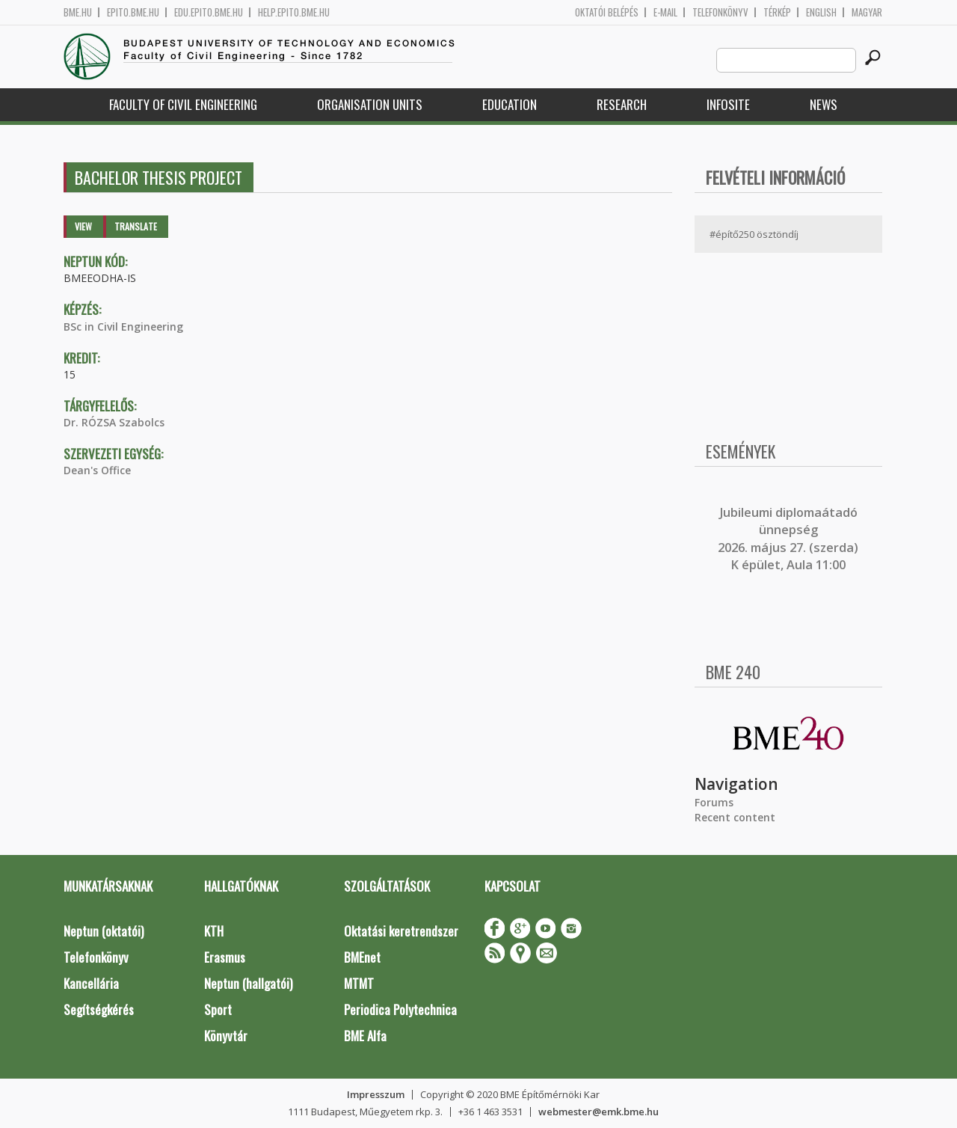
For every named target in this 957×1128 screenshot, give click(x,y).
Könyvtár (225, 1035)
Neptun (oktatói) (104, 931)
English (821, 12)
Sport (218, 1009)
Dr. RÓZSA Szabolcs (114, 422)
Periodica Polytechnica (400, 1009)
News (823, 104)
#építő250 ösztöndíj (754, 234)
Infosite (728, 104)
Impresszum (375, 1094)
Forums (714, 802)
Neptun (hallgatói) (248, 983)
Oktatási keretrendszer (401, 931)
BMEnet (362, 957)
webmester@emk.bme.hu (598, 1111)
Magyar (867, 12)
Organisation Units (369, 104)
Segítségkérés (99, 1009)
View (83, 226)
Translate (135, 226)
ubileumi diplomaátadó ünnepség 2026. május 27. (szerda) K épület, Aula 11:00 (788, 538)
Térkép (777, 12)
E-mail (665, 12)
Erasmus (224, 957)
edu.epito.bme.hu (208, 12)
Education (509, 104)
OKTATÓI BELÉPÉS (606, 12)
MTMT (359, 983)
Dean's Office (97, 470)
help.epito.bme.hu (294, 12)
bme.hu (78, 12)
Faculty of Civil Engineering (183, 104)
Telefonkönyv (720, 12)
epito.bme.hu (133, 12)
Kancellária (91, 983)
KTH (214, 931)
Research (622, 104)
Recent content (735, 817)
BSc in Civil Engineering (123, 326)
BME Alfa (365, 1035)
